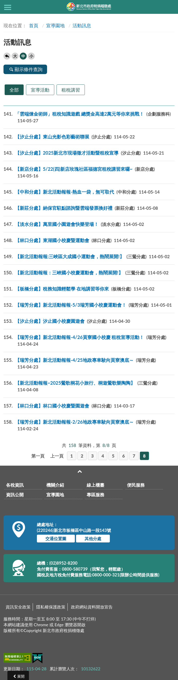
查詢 (170, 7)
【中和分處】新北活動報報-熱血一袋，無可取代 (81, 192)
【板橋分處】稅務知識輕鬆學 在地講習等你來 (78, 288)
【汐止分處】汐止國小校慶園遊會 (66, 321)
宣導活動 (40, 90)
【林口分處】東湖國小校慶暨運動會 (69, 240)
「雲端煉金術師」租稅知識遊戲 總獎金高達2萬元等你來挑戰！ (87, 117)
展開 (21, 676)
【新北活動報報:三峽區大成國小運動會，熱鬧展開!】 (86, 256)
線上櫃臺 (95, 485)
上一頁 (57, 455)
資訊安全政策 (18, 606)
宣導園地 (55, 25)
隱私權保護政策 (50, 606)
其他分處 (93, 538)
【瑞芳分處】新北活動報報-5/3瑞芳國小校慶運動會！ (87, 305)
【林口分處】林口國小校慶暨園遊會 (69, 405)
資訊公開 (15, 494)
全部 (14, 90)
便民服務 (136, 485)
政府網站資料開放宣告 (92, 606)
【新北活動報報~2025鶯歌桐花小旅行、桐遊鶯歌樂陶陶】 (80, 386)
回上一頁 (6, 56)
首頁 (33, 25)
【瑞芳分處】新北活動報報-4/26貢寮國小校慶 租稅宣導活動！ (84, 340)
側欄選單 (7, 7)
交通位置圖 (55, 538)
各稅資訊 (15, 485)
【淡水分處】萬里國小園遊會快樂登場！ (73, 224)
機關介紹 (55, 485)
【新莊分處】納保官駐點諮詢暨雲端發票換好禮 (80, 208)
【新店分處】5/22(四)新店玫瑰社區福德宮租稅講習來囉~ (79, 172)
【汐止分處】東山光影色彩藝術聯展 (69, 136)
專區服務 (95, 494)
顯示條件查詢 (25, 69)
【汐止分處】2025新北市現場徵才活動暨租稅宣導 (83, 153)
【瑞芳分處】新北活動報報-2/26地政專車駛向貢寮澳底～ (79, 425)
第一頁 (37, 455)
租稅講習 (70, 90)
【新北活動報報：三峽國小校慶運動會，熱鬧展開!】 (85, 272)
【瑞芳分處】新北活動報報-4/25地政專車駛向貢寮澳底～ (79, 363)
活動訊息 (82, 25)
